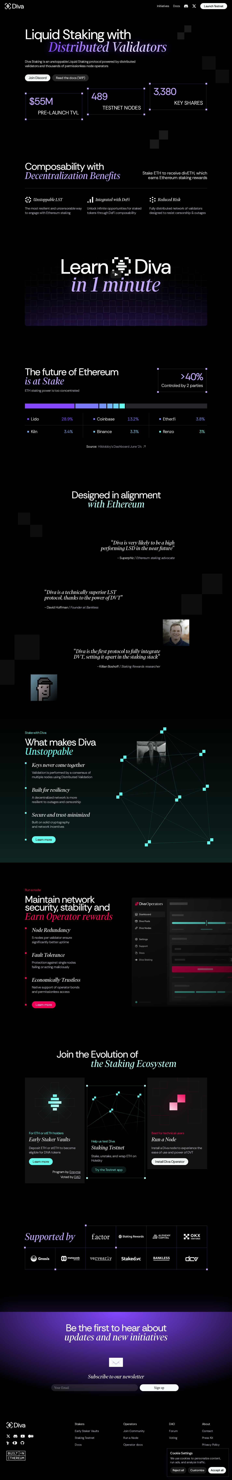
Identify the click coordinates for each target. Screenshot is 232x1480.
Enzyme (74, 1172)
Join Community (134, 1431)
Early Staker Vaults (87, 1431)
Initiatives (163, 6)
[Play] (116, 274)
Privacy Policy (211, 1445)
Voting (173, 1438)
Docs (78, 1445)
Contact (207, 1431)
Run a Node (130, 1438)
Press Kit (207, 1438)
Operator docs (133, 1445)
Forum (173, 1431)
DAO (77, 1177)
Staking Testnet (84, 1438)
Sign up (159, 1387)
